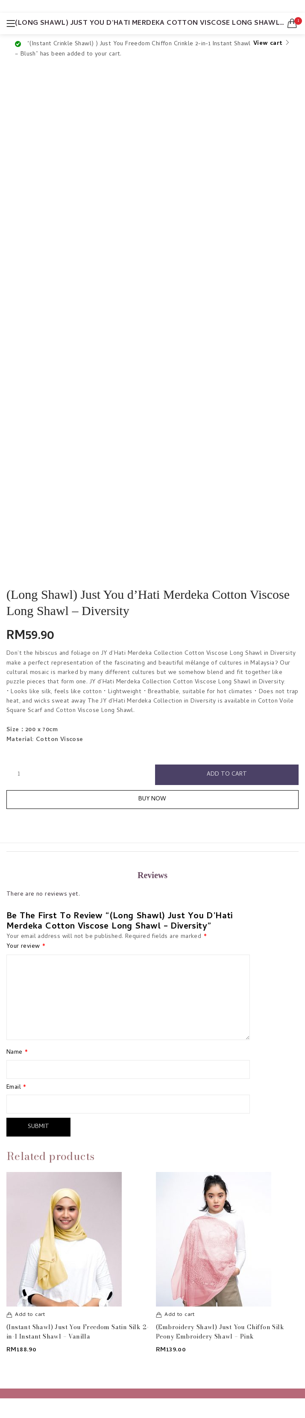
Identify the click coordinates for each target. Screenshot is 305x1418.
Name (17, 1053)
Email (16, 1088)
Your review (25, 947)
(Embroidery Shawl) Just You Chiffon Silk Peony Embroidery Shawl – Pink (220, 1331)
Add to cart (227, 774)
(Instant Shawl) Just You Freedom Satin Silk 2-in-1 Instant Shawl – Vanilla (77, 1331)
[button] (292, 23)
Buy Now (153, 799)
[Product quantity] (18, 774)
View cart (268, 44)
